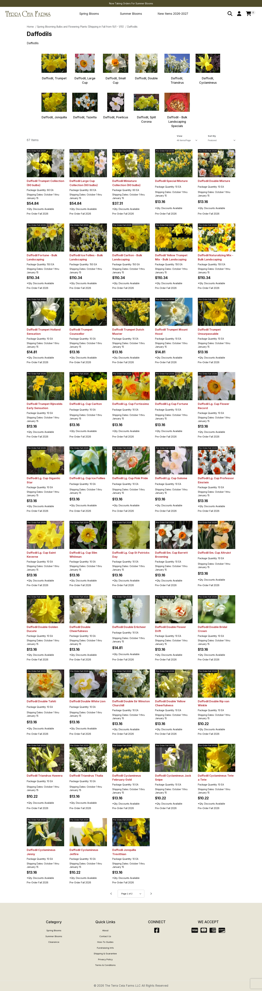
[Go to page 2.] (151, 894)
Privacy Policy (105, 959)
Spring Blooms (89, 13)
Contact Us (105, 936)
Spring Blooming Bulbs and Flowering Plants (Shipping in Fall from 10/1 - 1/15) (80, 26)
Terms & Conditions (105, 965)
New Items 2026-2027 (173, 13)
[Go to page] (131, 894)
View (179, 136)
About (105, 930)
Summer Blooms (131, 13)
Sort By (212, 136)
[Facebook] (156, 931)
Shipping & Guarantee (105, 953)
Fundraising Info (105, 947)
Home (30, 26)
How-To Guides (105, 942)
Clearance (53, 942)
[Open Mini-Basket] (251, 13)
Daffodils (132, 26)
